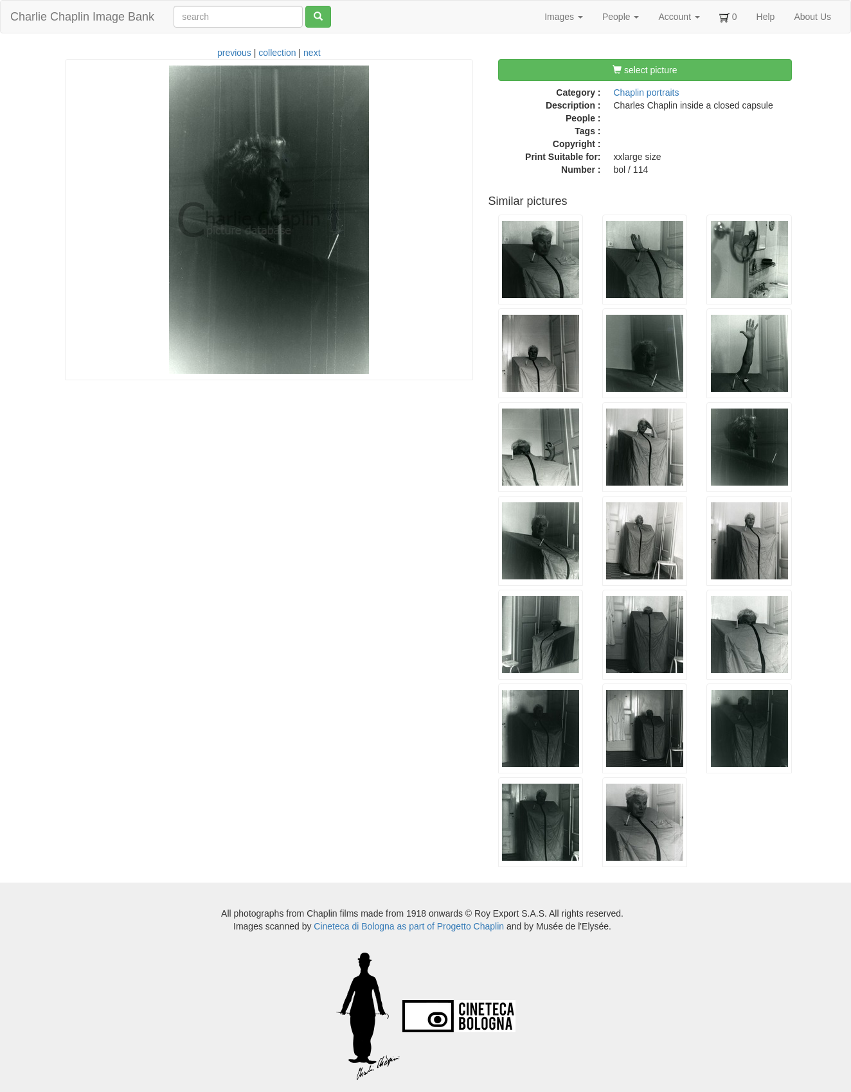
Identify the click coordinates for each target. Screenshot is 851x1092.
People (620, 17)
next (311, 53)
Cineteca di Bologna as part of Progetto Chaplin (409, 926)
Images (563, 17)
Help (766, 17)
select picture (645, 70)
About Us (812, 17)
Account (678, 17)
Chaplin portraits (646, 92)
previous (234, 53)
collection (277, 53)
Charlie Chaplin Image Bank (82, 16)
